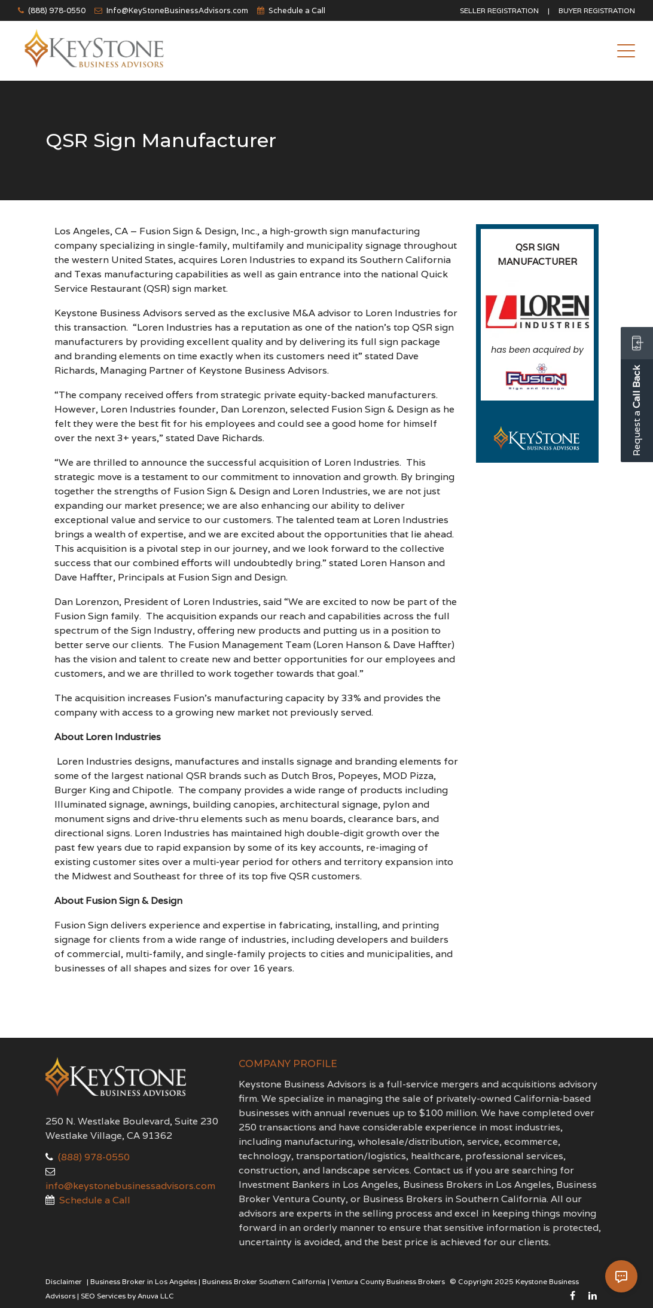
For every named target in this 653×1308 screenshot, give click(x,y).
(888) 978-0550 (57, 10)
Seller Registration (499, 10)
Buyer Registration (597, 10)
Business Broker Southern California (264, 1281)
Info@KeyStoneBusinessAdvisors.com (177, 10)
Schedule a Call (296, 10)
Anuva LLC (156, 1295)
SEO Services (103, 1295)
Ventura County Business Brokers (388, 1281)
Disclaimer (63, 1281)
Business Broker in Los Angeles (143, 1281)
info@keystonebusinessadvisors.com (130, 1185)
